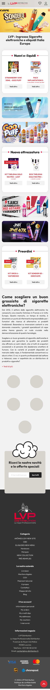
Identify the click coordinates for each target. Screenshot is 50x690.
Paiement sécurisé (25, 581)
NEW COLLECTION (25, 555)
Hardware (25, 548)
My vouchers (25, 620)
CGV (25, 577)
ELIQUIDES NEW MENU (25, 545)
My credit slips (25, 613)
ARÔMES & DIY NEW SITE (25, 538)
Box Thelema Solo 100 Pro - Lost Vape (35, 177)
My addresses (25, 616)
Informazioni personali (25, 606)
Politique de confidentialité (25, 682)
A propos (25, 584)
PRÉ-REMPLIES (25, 558)
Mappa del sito (25, 591)
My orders (25, 610)
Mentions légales (25, 574)
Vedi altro (13, 86)
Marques (25, 552)
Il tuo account (25, 602)
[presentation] (30, 485)
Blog (25, 594)
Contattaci (25, 587)
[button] (7, 366)
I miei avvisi (25, 623)
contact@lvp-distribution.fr (28, 651)
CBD (25, 542)
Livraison (25, 571)
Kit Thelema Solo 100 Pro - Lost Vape (13, 177)
